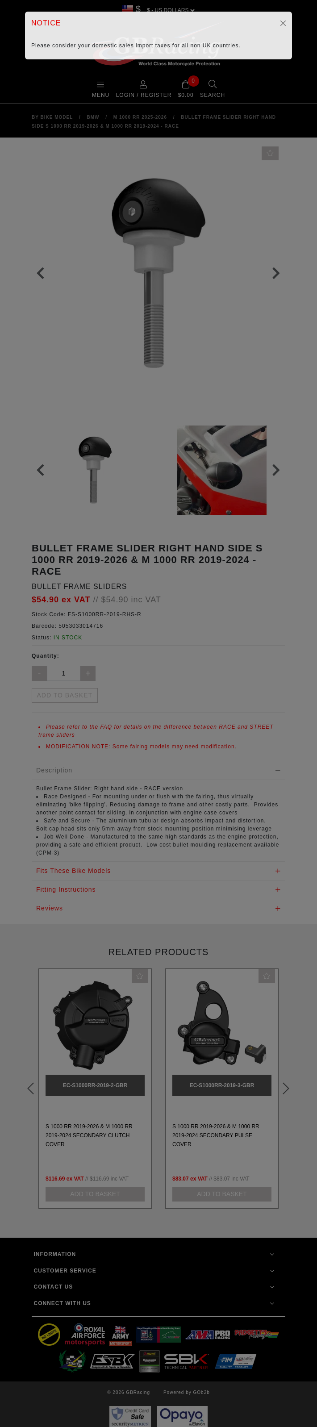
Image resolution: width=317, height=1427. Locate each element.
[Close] (283, 23)
